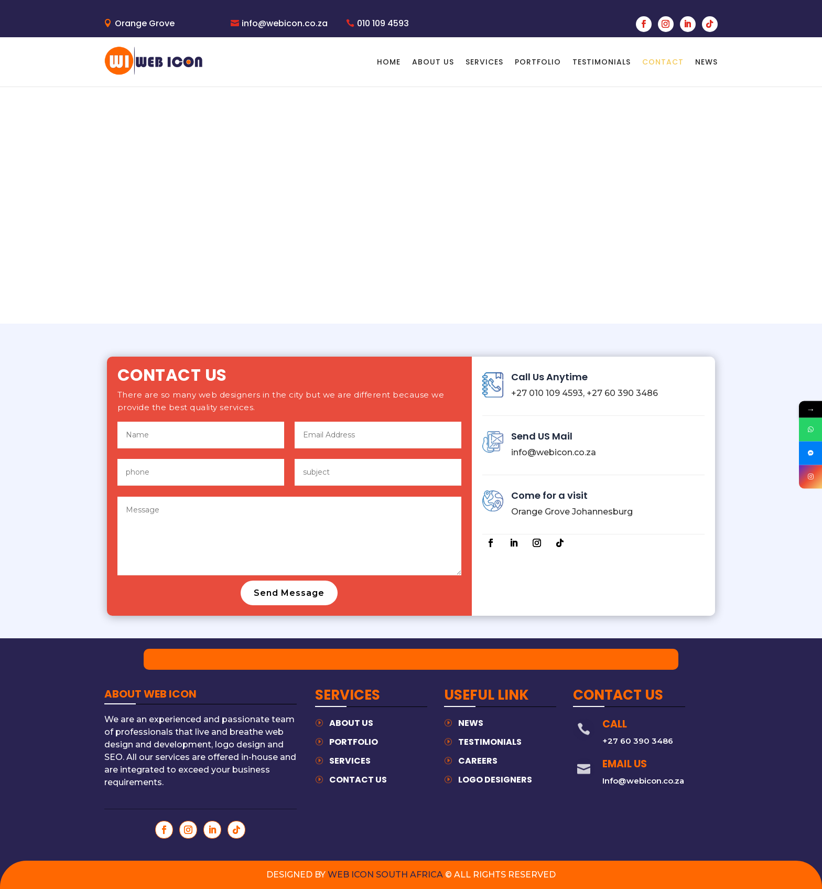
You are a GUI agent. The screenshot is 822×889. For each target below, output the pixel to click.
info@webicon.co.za (285, 23)
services (350, 761)
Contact (663, 62)
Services (484, 62)
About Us (433, 62)
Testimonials (601, 62)
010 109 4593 (383, 23)
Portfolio (538, 62)
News (470, 723)
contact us (358, 780)
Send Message (289, 593)
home (389, 62)
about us (351, 723)
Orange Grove (145, 23)
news (706, 62)
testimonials (490, 742)
